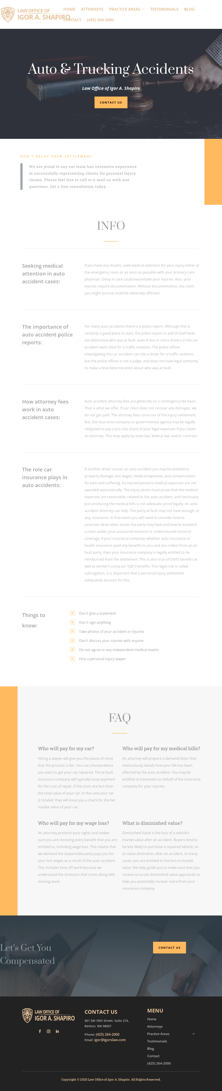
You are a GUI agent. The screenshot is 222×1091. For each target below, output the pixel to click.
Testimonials (164, 10)
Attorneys (92, 10)
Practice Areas (124, 10)
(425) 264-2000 (100, 20)
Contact (72, 20)
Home (69, 10)
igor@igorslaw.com (110, 1039)
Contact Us (111, 102)
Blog (189, 10)
